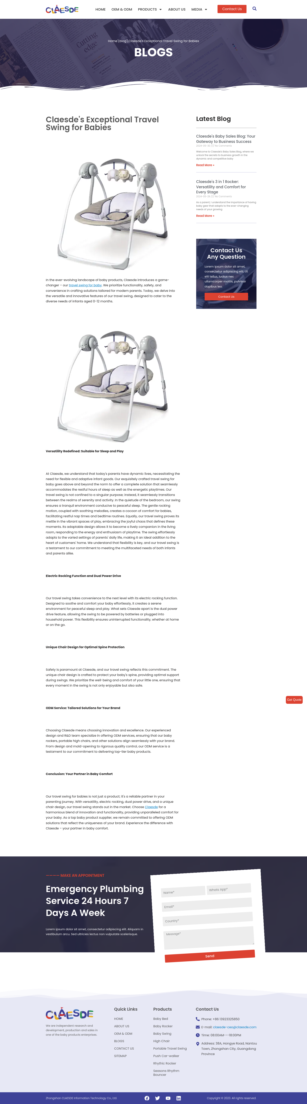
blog (122, 41)
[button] (232, 9)
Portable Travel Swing (170, 1048)
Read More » (205, 165)
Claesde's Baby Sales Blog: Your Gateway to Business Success (225, 139)
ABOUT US (177, 9)
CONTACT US (124, 1048)
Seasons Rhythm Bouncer (166, 1073)
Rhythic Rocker (164, 1063)
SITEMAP (120, 1056)
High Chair (161, 1041)
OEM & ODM (122, 9)
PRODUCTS (150, 9)
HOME (100, 9)
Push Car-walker (166, 1056)
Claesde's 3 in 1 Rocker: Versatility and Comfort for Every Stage (221, 187)
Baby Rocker (163, 1026)
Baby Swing (162, 1033)
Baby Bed (160, 1019)
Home (112, 41)
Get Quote (294, 699)
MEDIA (199, 9)
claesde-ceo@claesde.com (234, 1027)
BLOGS (119, 1041)
